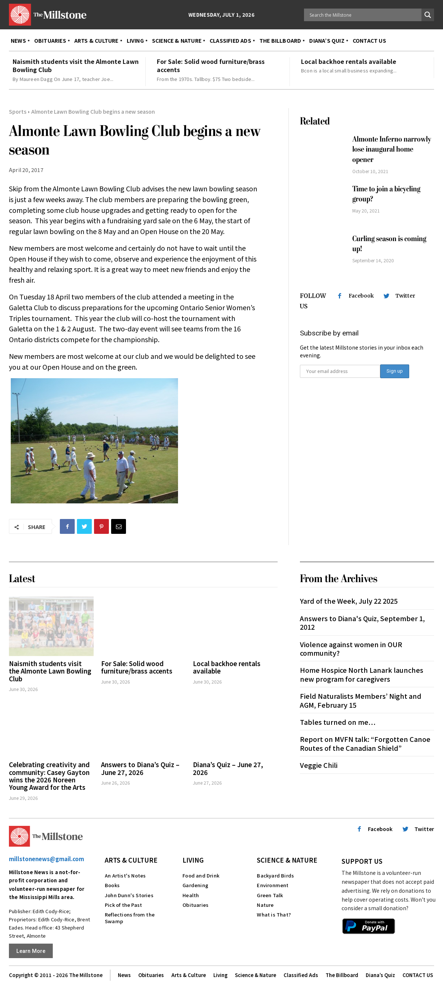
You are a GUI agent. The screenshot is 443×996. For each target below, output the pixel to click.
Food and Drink (200, 875)
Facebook (361, 295)
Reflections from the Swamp (130, 918)
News (124, 975)
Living (193, 859)
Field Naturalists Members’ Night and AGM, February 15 (360, 700)
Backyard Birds (275, 875)
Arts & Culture (131, 859)
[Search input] (365, 15)
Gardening (195, 885)
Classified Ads (301, 975)
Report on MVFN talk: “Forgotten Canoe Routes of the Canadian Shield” (365, 743)
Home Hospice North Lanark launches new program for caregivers (361, 674)
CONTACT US (417, 975)
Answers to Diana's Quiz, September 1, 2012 (362, 622)
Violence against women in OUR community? (351, 648)
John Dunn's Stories (129, 895)
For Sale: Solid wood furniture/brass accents (211, 65)
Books (112, 885)
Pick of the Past (123, 904)
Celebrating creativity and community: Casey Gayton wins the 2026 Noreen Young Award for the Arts (49, 776)
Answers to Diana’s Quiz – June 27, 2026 (140, 768)
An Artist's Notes (125, 875)
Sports (17, 111)
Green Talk (270, 895)
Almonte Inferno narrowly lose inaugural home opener (391, 149)
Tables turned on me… (337, 722)
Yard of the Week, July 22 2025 (349, 601)
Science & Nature (287, 859)
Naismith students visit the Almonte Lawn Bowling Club (76, 65)
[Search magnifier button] (427, 15)
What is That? (274, 914)
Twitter (405, 295)
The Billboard (342, 975)
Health (190, 895)
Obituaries (195, 904)
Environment (272, 885)
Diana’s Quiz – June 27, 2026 (228, 768)
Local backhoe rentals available (348, 61)
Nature (265, 904)
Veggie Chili (318, 765)
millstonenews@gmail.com (46, 859)
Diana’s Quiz (380, 975)
